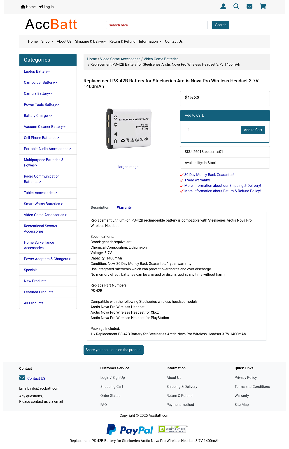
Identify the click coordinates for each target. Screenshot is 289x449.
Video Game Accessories (120, 59)
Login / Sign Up (112, 377)
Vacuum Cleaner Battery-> (44, 127)
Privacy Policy (246, 377)
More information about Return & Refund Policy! (222, 191)
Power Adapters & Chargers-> (47, 259)
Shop (45, 41)
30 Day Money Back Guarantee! (209, 175)
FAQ (103, 405)
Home (28, 7)
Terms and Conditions (252, 386)
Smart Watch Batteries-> (43, 204)
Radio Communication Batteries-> (42, 179)
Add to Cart (253, 130)
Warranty (242, 395)
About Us (64, 41)
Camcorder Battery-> (40, 82)
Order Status (110, 395)
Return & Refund (122, 41)
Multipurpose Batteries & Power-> (43, 162)
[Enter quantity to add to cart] (213, 130)
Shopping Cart (111, 386)
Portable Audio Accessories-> (47, 149)
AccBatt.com (159, 415)
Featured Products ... (40, 292)
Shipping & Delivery (90, 41)
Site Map (242, 405)
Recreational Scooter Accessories (40, 229)
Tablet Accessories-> (40, 193)
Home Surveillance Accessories (39, 245)
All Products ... (35, 303)
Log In (46, 7)
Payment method (180, 405)
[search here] (157, 25)
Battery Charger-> (38, 115)
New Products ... (37, 281)
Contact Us (174, 41)
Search (220, 25)
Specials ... (32, 270)
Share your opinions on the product (114, 350)
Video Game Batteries (161, 59)
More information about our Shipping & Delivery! (222, 185)
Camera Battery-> (38, 93)
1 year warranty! (197, 180)
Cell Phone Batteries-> (41, 138)
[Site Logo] (61, 24)
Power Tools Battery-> (41, 104)
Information (149, 41)
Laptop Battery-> (37, 71)
